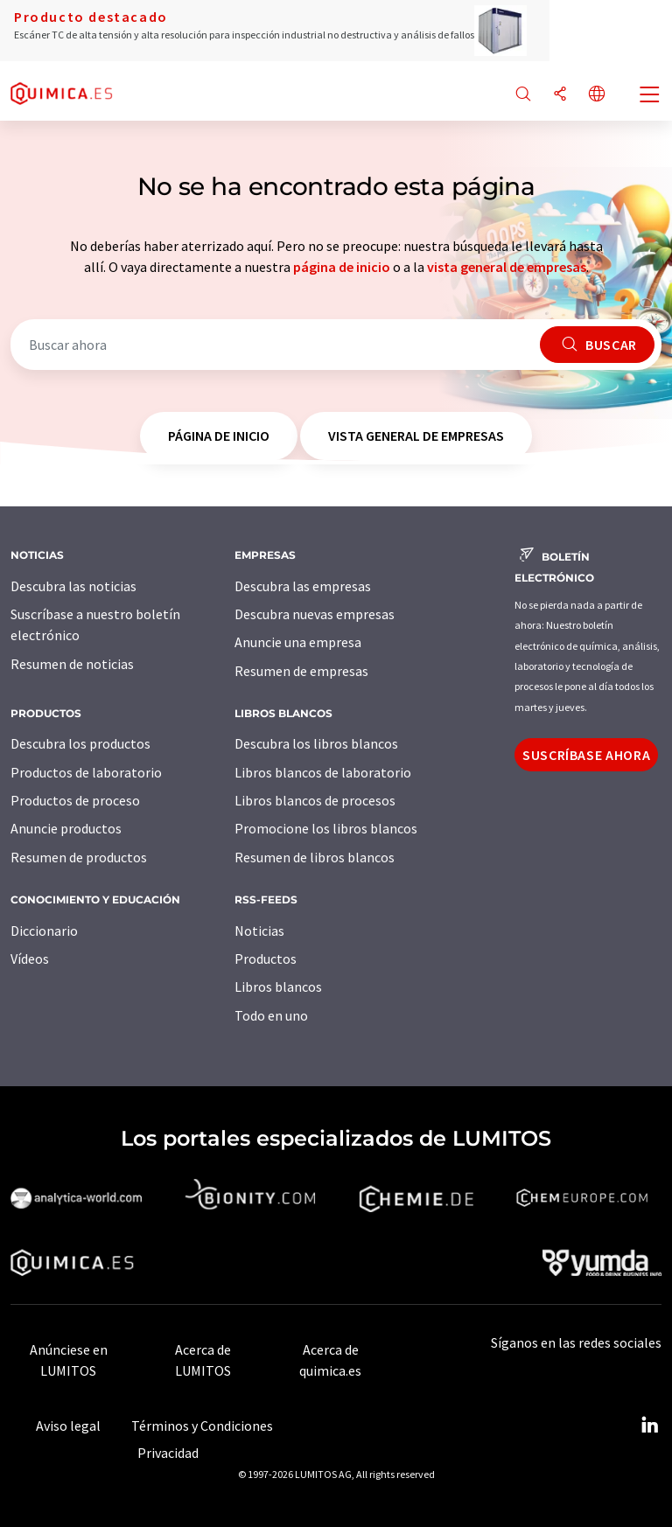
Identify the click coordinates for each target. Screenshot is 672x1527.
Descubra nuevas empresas (314, 614)
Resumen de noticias (72, 664)
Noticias (259, 930)
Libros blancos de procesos (315, 800)
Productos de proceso (75, 800)
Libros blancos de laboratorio (322, 772)
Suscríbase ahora (586, 755)
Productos (265, 958)
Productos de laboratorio (86, 772)
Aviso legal (68, 1425)
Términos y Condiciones (202, 1425)
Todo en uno (271, 1015)
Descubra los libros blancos (316, 743)
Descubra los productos (80, 743)
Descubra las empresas (302, 586)
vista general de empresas (506, 266)
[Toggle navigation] (650, 96)
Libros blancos (278, 986)
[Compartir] (560, 95)
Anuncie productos (66, 828)
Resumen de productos (78, 857)
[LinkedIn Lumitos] (649, 1425)
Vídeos (29, 958)
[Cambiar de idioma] (596, 95)
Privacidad (168, 1452)
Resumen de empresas (301, 671)
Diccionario (44, 930)
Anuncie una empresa (297, 642)
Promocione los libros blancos (325, 828)
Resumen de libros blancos (314, 857)
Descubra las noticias (73, 586)
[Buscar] (523, 95)
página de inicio (341, 266)
